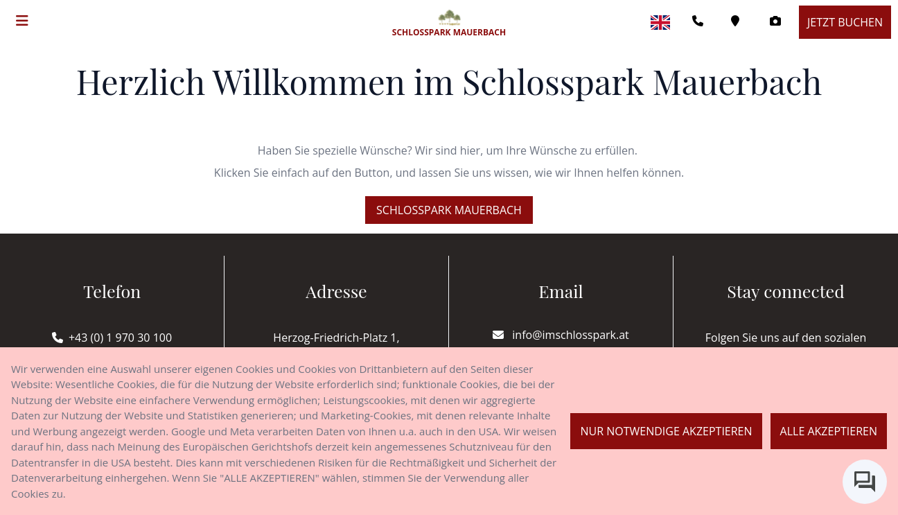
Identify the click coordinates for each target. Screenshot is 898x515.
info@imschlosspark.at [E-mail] (561, 334)
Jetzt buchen (845, 22)
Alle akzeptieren (828, 431)
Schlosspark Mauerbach (449, 210)
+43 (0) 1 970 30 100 (120, 337)
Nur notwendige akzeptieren (666, 431)
